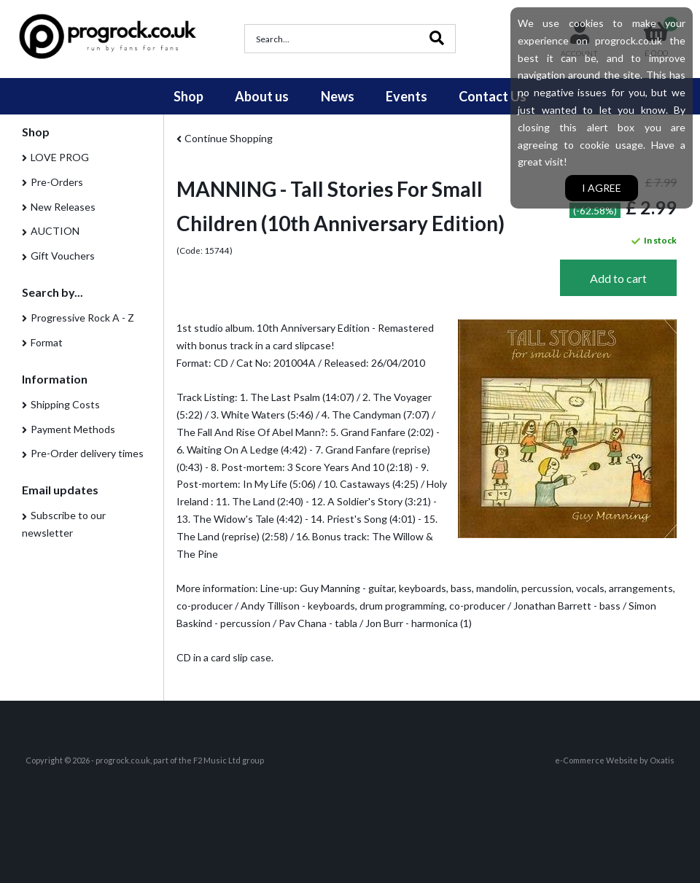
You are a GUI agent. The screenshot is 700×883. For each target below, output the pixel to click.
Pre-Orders (57, 182)
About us (262, 96)
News (337, 96)
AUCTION (55, 231)
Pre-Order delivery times (87, 453)
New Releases (63, 207)
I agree (601, 188)
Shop (188, 96)
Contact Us (492, 96)
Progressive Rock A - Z (82, 317)
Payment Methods (73, 429)
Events (406, 96)
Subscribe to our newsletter (64, 524)
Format (47, 342)
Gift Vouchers (63, 255)
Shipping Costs (65, 404)
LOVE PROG (60, 157)
